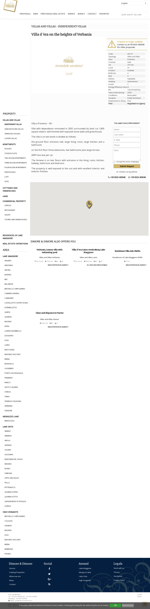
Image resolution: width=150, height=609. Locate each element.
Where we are (15, 576)
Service (71, 13)
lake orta (8, 426)
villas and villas (11, 120)
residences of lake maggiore (13, 237)
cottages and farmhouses (10, 189)
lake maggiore (10, 256)
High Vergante (85, 580)
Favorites (104, 13)
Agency (81, 13)
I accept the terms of (127, 161)
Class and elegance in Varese (49, 313)
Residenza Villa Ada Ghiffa (127, 251)
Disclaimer (118, 576)
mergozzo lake (11, 416)
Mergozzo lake (85, 572)
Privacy (117, 572)
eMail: (12, 601)
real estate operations (15, 243)
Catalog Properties (17, 572)
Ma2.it (140, 596)
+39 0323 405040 (116, 177)
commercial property (14, 201)
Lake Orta (83, 576)
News (11, 580)
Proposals (25, 13)
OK (115, 605)
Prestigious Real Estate (53, 13)
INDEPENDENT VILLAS (72, 26)
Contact (92, 13)
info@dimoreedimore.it (23, 601)
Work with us (119, 568)
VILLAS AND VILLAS (43, 26)
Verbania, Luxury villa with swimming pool (49, 251)
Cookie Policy (119, 580)
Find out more (127, 605)
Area (35, 13)
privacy (136, 161)
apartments (9, 144)
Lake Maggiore (85, 568)
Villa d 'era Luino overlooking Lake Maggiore (88, 251)
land (5, 196)
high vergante (10, 512)
